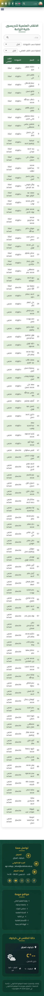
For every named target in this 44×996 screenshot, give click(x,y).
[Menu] (2, 9)
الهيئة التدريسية (21, 924)
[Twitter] (28, 880)
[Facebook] (12, 4)
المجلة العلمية (22, 912)
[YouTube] (15, 880)
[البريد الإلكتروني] (2, 4)
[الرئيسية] (40, 3)
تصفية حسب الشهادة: (31, 44)
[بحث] (24, 3)
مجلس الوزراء (22, 908)
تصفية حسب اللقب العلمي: (29, 50)
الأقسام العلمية (22, 920)
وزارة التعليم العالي (22, 901)
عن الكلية (21, 916)
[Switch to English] (18, 4)
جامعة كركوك (22, 904)
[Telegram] (6, 4)
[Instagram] (9, 4)
